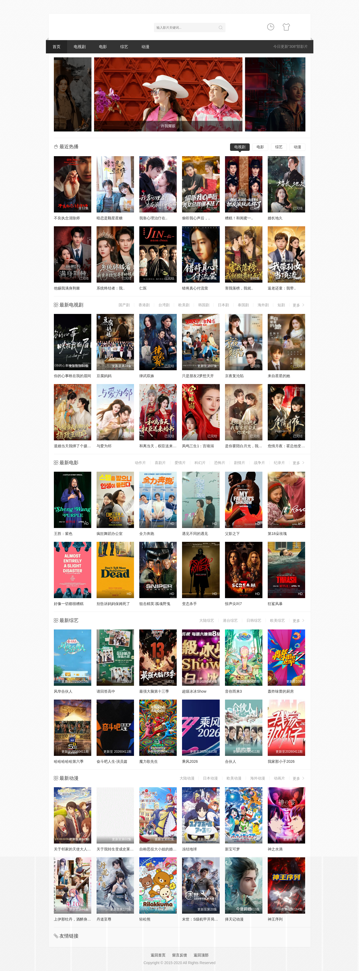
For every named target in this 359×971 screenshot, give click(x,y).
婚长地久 (275, 218)
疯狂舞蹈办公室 (110, 533)
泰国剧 (243, 305)
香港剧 (144, 305)
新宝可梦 (232, 849)
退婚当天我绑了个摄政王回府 (78, 446)
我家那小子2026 (281, 761)
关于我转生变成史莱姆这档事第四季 (126, 849)
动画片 (279, 778)
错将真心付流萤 (195, 288)
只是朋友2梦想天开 (198, 376)
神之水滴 (275, 849)
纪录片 (279, 463)
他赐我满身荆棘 (67, 288)
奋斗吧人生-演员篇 (112, 761)
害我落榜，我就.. (239, 288)
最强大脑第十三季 (154, 691)
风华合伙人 (63, 691)
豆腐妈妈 (104, 376)
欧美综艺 (277, 620)
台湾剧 (164, 305)
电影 (103, 46)
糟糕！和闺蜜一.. (239, 218)
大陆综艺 (206, 620)
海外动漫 (257, 778)
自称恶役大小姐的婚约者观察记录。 (169, 849)
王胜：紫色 (63, 533)
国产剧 (124, 305)
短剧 (281, 305)
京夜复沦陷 (234, 376)
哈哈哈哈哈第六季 (69, 761)
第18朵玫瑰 (277, 533)
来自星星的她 (279, 376)
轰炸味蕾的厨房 (281, 691)
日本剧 (223, 305)
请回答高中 (106, 691)
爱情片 (180, 463)
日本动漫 (210, 778)
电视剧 (80, 46)
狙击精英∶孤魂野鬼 (154, 604)
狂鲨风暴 (275, 604)
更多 (299, 305)
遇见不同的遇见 (195, 533)
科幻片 (200, 463)
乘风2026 (190, 761)
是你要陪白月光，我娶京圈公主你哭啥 (256, 446)
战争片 (259, 463)
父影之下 (232, 533)
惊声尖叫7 (233, 604)
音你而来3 (233, 691)
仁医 (143, 288)
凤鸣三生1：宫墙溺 (198, 446)
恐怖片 (219, 463)
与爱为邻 (104, 446)
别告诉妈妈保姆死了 (113, 604)
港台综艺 (230, 620)
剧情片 (239, 463)
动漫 (145, 46)
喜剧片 (160, 463)
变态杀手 (189, 604)
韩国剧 (203, 305)
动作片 (140, 463)
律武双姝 (146, 376)
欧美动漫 (234, 778)
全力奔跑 (146, 533)
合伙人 (230, 761)
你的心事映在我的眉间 (72, 376)
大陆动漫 (187, 778)
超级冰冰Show (194, 691)
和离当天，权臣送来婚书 (159, 446)
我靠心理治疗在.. (153, 218)
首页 (56, 46)
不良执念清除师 (67, 218)
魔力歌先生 (148, 761)
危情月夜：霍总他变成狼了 (290, 446)
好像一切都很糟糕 (69, 604)
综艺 (124, 46)
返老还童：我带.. (282, 288)
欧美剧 (183, 305)
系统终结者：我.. (111, 288)
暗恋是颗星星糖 (110, 218)
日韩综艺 (253, 620)
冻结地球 (189, 849)
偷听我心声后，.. (196, 218)
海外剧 (263, 305)
